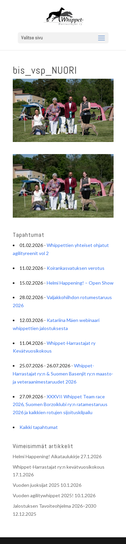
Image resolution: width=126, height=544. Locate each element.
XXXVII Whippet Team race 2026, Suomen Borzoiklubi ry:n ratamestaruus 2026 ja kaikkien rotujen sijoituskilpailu (60, 404)
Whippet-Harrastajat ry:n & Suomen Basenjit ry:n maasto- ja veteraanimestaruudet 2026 (63, 374)
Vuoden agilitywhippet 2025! (43, 495)
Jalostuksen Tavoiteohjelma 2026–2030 (54, 506)
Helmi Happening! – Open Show (80, 283)
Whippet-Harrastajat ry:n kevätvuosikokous (58, 467)
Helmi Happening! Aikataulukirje (46, 456)
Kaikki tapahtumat (38, 427)
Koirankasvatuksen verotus (75, 268)
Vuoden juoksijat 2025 (36, 485)
